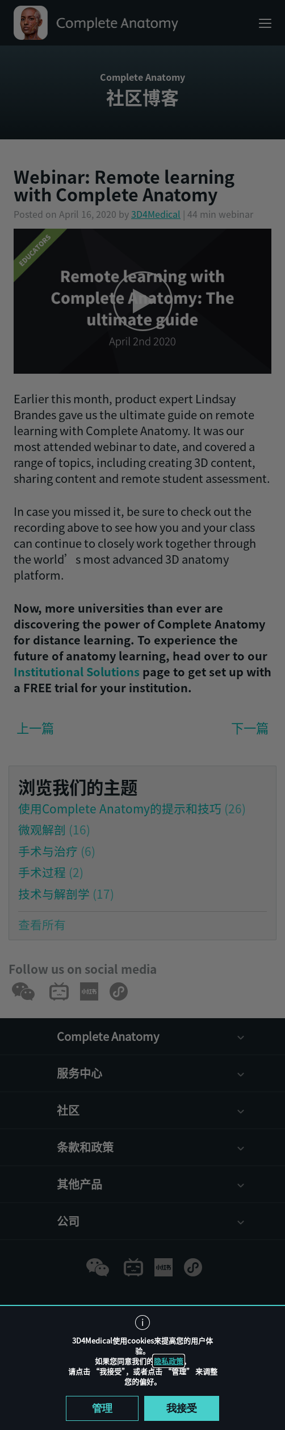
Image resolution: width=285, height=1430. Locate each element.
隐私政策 (168, 1360)
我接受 (181, 1408)
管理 (102, 1408)
